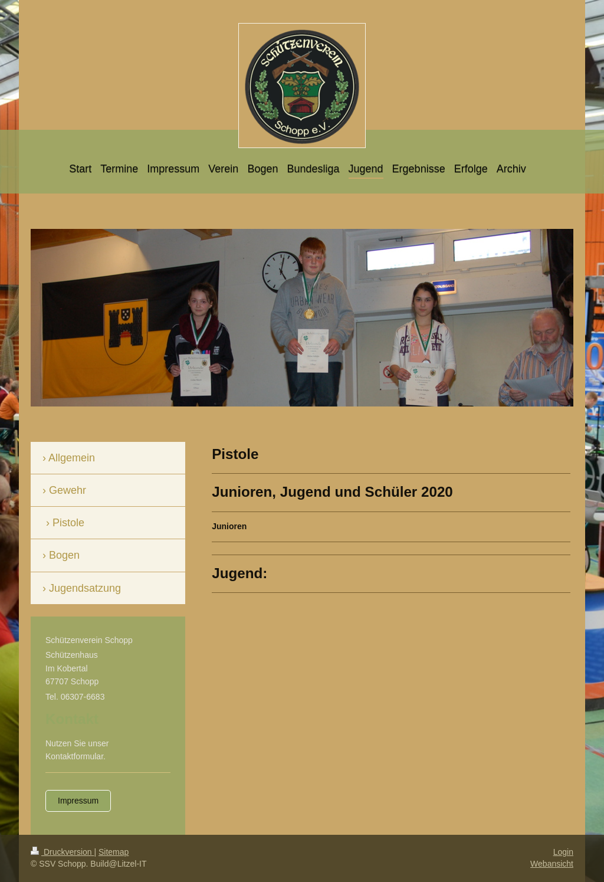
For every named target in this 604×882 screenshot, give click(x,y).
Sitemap (114, 852)
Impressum (78, 800)
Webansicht (551, 863)
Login (563, 852)
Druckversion (62, 852)
